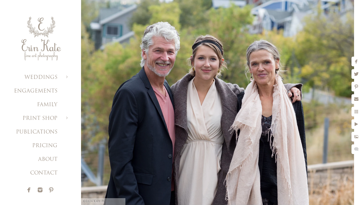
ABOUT (47, 159)
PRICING (44, 146)
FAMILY (47, 105)
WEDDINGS (40, 77)
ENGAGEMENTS (35, 91)
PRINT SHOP (39, 118)
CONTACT (43, 173)
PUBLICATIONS (36, 132)
